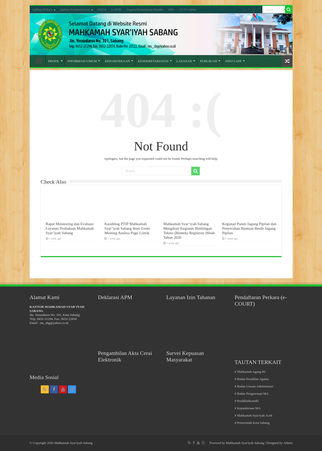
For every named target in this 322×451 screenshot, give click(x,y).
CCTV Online (187, 9)
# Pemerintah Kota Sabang (252, 423)
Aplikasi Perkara (42, 9)
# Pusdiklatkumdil (247, 401)
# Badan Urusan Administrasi (254, 386)
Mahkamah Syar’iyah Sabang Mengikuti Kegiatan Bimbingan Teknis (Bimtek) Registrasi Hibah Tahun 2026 (189, 230)
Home (38, 60)
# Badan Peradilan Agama (252, 379)
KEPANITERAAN (117, 61)
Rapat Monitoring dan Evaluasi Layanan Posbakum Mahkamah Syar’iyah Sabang (70, 228)
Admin (287, 443)
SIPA (171, 9)
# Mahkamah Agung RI (250, 372)
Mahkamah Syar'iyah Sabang (245, 443)
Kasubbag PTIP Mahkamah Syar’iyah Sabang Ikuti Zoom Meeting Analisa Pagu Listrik (127, 228)
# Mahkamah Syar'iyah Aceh (253, 415)
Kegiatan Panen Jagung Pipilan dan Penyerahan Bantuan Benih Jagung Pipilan (249, 228)
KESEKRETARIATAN (153, 61)
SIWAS (101, 9)
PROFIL (54, 61)
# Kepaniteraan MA (248, 408)
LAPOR (116, 9)
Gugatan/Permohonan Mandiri (144, 9)
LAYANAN (184, 61)
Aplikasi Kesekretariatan (75, 9)
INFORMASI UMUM (82, 61)
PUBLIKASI (208, 61)
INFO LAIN (233, 61)
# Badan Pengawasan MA (252, 393)
